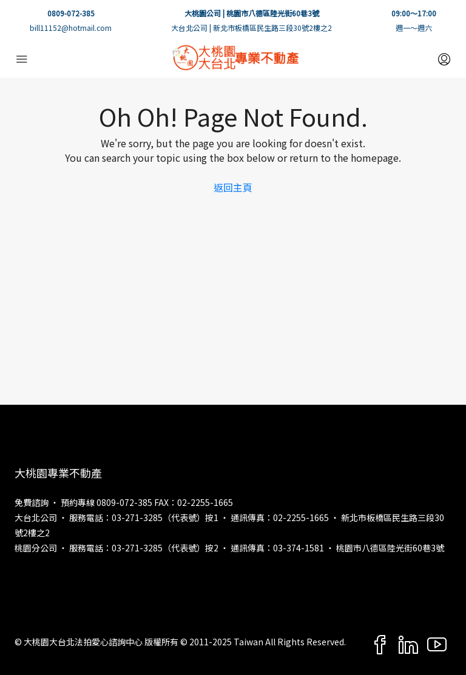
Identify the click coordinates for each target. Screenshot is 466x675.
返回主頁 (233, 187)
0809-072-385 (71, 13)
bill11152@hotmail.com (71, 27)
